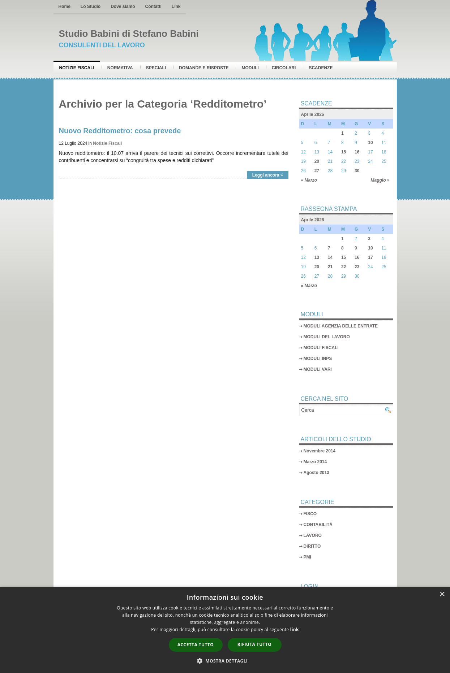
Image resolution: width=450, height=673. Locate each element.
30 (357, 170)
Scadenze (321, 67)
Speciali (156, 67)
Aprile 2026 (312, 114)
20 (316, 161)
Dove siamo (123, 6)
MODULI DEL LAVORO (327, 336)
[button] (225, 660)
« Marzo (309, 180)
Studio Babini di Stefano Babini (129, 33)
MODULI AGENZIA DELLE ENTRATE (341, 326)
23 (357, 266)
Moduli (249, 67)
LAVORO (313, 535)
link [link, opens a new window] (294, 629)
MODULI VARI (318, 369)
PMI (307, 557)
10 (370, 142)
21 (330, 266)
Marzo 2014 (315, 461)
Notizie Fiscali (76, 67)
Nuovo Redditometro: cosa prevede (120, 131)
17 (370, 257)
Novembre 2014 (320, 450)
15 (343, 152)
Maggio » (379, 180)
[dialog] (225, 630)
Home (64, 6)
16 (357, 152)
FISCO (310, 513)
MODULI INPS (318, 358)
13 (316, 257)
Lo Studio (90, 6)
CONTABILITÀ (318, 524)
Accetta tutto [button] (195, 645)
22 (343, 266)
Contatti (153, 6)
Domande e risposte (203, 67)
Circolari (284, 67)
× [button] (442, 594)
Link (176, 6)
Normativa (120, 67)
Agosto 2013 (316, 472)
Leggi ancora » (267, 175)
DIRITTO (312, 546)
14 (330, 257)
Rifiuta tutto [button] (254, 644)
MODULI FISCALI (321, 347)
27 (316, 170)
